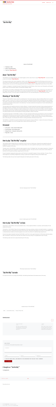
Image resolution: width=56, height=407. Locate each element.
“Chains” (42, 323)
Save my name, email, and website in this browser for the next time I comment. (24, 358)
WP (6, 405)
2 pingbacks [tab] (6, 370)
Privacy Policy (5, 384)
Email (22, 355)
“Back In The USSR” (19, 323)
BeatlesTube (7, 404)
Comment (7, 347)
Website (39, 355)
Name (6, 355)
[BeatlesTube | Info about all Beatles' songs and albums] (8, 2)
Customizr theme (15, 405)
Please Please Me (13, 70)
